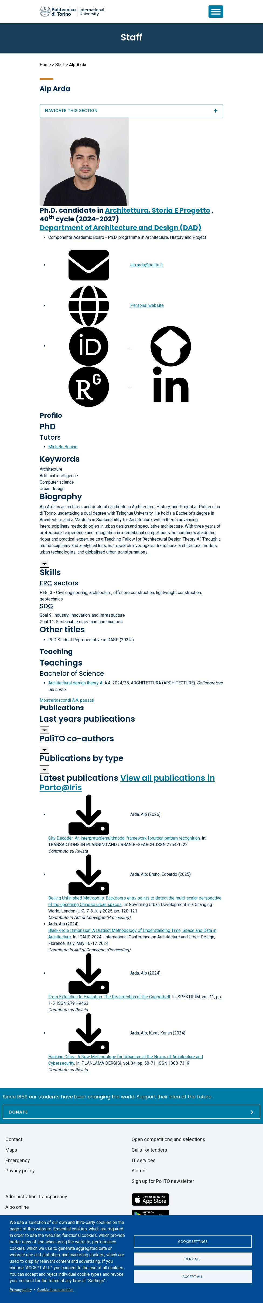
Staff (60, 64)
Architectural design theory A (75, 683)
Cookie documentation (55, 1289)
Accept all (192, 1276)
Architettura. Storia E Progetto (157, 210)
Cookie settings (193, 1241)
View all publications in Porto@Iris (127, 782)
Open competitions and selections (168, 1139)
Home (45, 64)
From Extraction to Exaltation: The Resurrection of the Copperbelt (109, 996)
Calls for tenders (149, 1150)
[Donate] (131, 1112)
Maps (11, 1150)
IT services (144, 1160)
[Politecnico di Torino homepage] (72, 11)
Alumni (139, 1170)
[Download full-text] (88, 814)
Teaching (56, 651)
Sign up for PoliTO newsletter (163, 1181)
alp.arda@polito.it (146, 264)
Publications (62, 707)
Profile (51, 415)
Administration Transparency (36, 1196)
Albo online (17, 1207)
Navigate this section (131, 110)
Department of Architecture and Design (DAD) (120, 227)
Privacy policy (21, 1289)
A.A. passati (67, 700)
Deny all (193, 1259)
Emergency (17, 1160)
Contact (13, 1139)
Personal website (147, 305)
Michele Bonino (62, 446)
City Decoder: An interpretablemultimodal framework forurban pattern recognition (124, 838)
